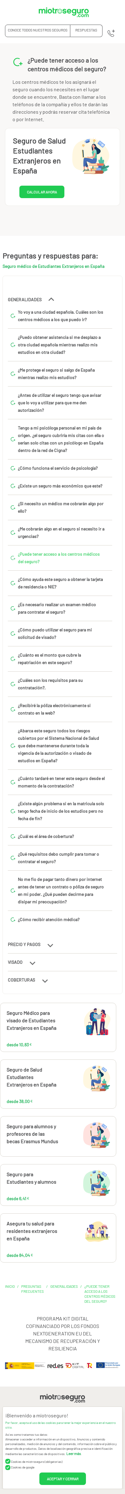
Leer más (73, 1453)
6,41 (70, 1185)
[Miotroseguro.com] (64, 12)
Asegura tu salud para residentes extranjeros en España (32, 1230)
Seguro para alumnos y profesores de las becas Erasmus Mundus (32, 1133)
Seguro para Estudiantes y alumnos (31, 1178)
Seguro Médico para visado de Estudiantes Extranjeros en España (31, 1020)
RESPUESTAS (86, 30)
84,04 (76, 1234)
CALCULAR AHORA (42, 192)
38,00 (76, 1080)
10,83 (75, 1024)
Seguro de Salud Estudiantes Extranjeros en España (31, 1077)
